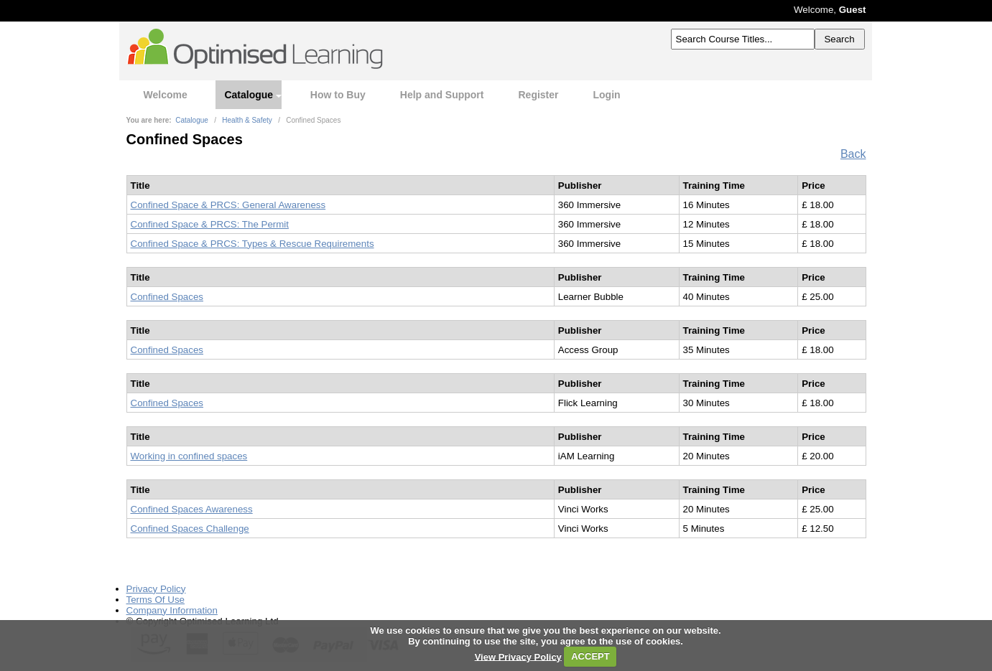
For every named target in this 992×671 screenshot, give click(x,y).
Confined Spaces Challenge (190, 528)
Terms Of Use (155, 599)
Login (607, 94)
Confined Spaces (167, 296)
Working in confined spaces (189, 456)
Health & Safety (247, 120)
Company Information (172, 610)
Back (853, 154)
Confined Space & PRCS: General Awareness (228, 205)
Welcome (165, 94)
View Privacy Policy (518, 656)
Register (538, 94)
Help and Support (442, 94)
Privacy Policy (156, 588)
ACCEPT (590, 656)
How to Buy (338, 94)
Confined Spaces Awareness (192, 509)
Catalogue (248, 94)
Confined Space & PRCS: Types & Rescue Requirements (252, 243)
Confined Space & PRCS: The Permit (210, 224)
